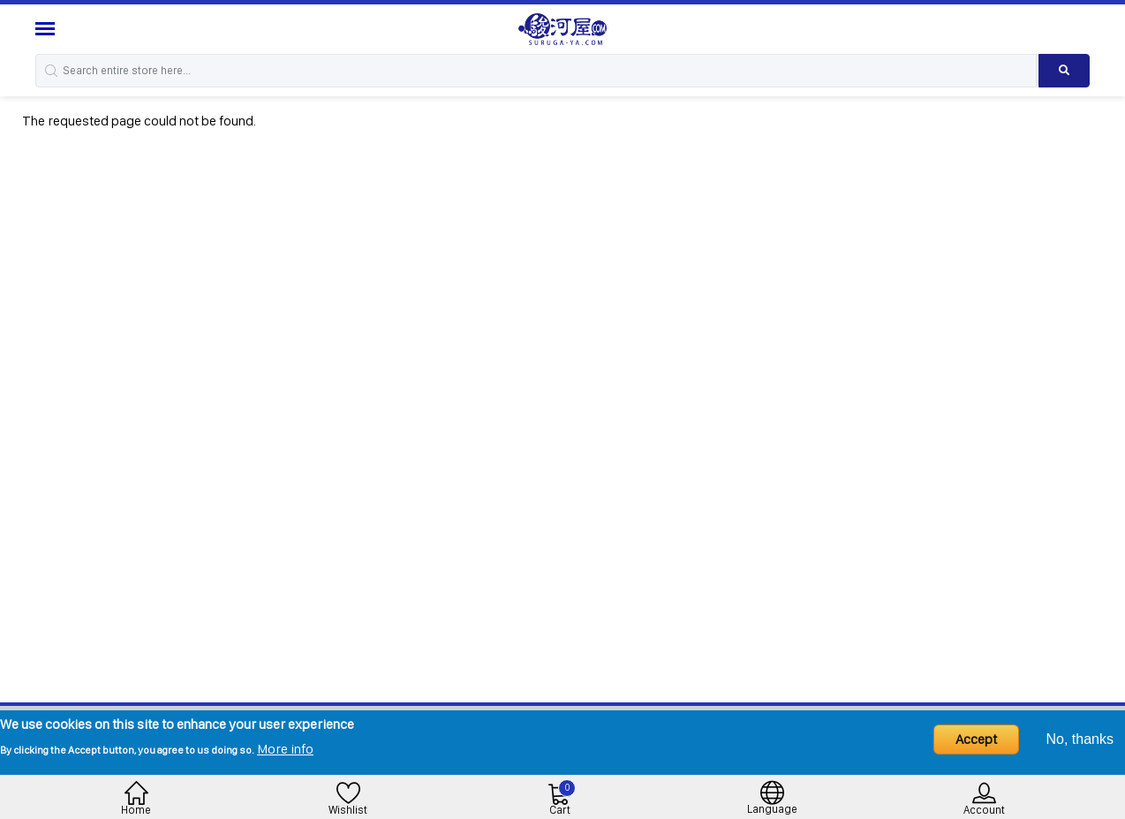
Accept (976, 739)
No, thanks (1080, 739)
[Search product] (1064, 70)
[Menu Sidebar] (47, 29)
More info (285, 748)
